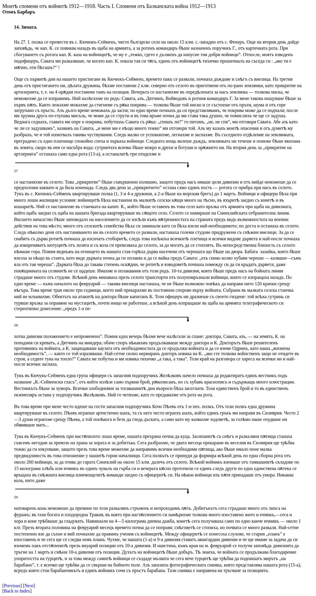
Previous (12, 585)
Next (29, 585)
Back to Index (17, 590)
